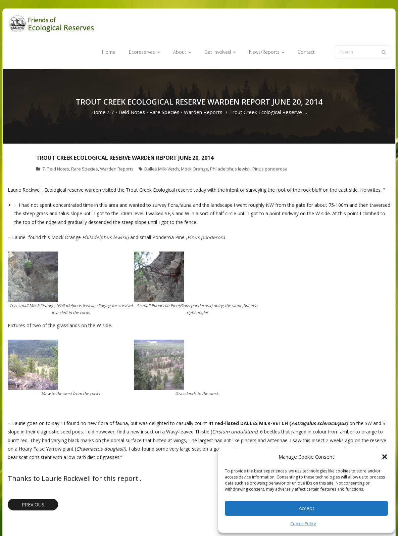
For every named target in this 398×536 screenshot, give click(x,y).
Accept (306, 508)
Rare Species (164, 86)
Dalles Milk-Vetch (161, 143)
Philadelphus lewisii (230, 143)
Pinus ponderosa (270, 143)
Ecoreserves (185, 520)
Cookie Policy (303, 524)
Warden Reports (203, 86)
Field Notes (131, 86)
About (210, 520)
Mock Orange (194, 143)
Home (98, 86)
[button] (384, 456)
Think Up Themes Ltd (47, 520)
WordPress (103, 520)
